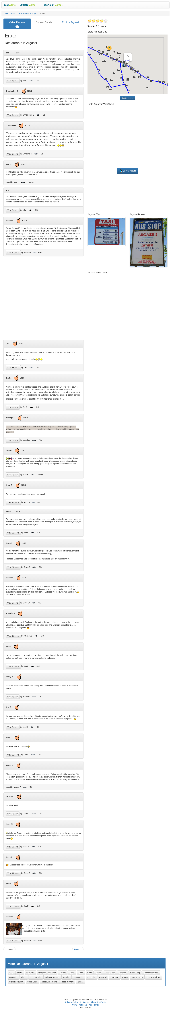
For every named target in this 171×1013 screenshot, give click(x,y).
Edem (72, 973)
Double (63, 973)
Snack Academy (153, 977)
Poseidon (114, 977)
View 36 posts (13, 755)
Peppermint (78, 977)
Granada (122, 973)
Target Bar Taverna (49, 982)
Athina (19, 973)
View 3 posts (12, 115)
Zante (5, 13)
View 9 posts (12, 210)
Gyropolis (13, 977)
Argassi (14, 13)
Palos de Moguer (52, 977)
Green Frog (135, 973)
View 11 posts (13, 873)
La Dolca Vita (35, 977)
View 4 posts (12, 697)
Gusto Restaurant (151, 973)
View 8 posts (12, 440)
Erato (89, 973)
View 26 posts (13, 533)
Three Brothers (67, 982)
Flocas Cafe (110, 973)
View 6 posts (12, 81)
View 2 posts (12, 154)
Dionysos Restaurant (47, 973)
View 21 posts (13, 567)
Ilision (23, 977)
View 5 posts (12, 603)
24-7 (11, 973)
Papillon (66, 977)
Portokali (102, 977)
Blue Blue (30, 973)
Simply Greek (137, 977)
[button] (29, 5)
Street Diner (32, 982)
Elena (81, 973)
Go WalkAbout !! (127, 171)
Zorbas (80, 982)
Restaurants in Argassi (28, 13)
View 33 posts (13, 367)
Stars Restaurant (16, 982)
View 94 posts (13, 502)
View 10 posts (13, 252)
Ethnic (98, 973)
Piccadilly (91, 977)
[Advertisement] (44, 299)
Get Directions (127, 98)
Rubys (125, 977)
